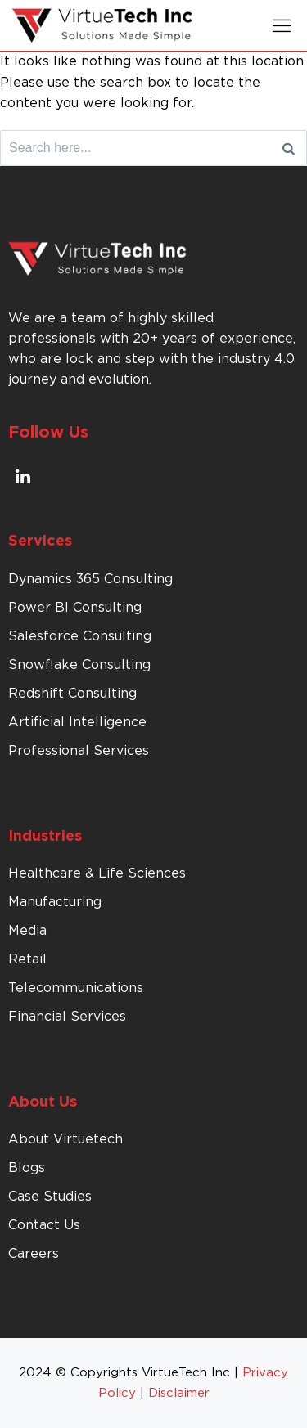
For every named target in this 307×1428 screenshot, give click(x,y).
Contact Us (44, 1225)
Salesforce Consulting (79, 636)
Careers (33, 1253)
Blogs (26, 1167)
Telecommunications (75, 988)
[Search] (288, 148)
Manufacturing (55, 902)
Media (27, 930)
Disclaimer (179, 1393)
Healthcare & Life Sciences (97, 873)
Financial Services (67, 1016)
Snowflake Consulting (79, 664)
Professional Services (78, 750)
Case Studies (50, 1196)
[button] (281, 25)
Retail (27, 959)
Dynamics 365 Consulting (90, 579)
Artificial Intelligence (77, 722)
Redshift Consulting (72, 693)
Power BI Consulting (75, 607)
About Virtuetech (65, 1139)
